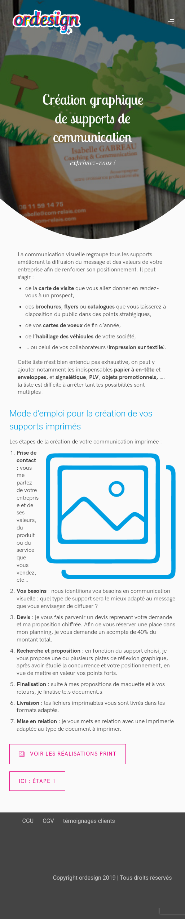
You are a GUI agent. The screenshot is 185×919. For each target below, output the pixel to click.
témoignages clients (89, 820)
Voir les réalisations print (67, 754)
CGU (28, 820)
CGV (48, 820)
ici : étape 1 (37, 781)
